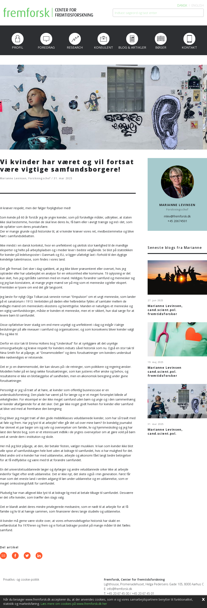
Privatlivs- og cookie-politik (21, 579)
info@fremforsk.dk (119, 589)
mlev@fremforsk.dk (177, 216)
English (198, 5)
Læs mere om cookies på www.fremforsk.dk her (74, 604)
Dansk (182, 5)
